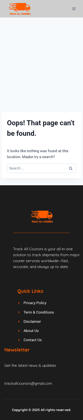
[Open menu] (74, 8)
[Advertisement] (41, 61)
